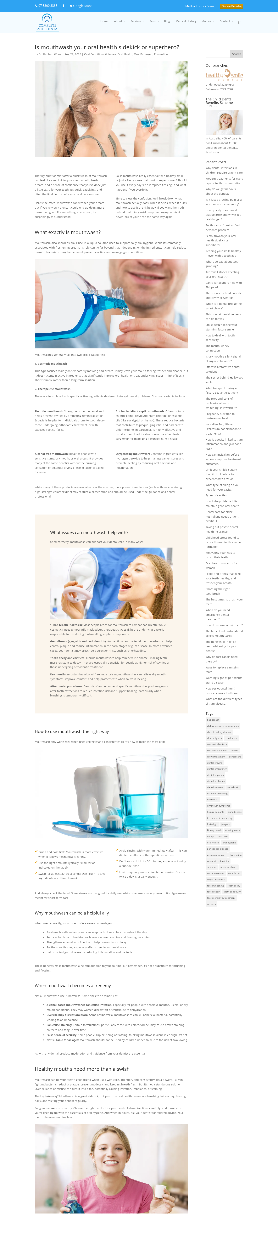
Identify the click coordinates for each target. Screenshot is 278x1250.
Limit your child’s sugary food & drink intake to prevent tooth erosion (221, 474)
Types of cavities (216, 495)
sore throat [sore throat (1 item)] (234, 873)
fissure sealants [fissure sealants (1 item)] (215, 812)
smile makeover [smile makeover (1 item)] (215, 873)
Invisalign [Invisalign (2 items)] (212, 824)
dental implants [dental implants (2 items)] (215, 775)
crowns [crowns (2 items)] (235, 750)
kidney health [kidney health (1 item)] (214, 830)
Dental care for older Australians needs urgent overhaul (222, 516)
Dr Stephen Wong (50, 54)
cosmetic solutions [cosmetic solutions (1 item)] (217, 750)
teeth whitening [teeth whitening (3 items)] (215, 885)
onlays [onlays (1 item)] (210, 836)
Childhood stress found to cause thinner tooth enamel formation (224, 542)
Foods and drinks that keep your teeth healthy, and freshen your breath (223, 578)
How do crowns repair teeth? (224, 625)
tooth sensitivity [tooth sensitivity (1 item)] (232, 891)
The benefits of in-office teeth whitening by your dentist (221, 646)
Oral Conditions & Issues (100, 54)
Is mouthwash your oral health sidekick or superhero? (221, 240)
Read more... (214, 152)
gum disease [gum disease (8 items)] (235, 812)
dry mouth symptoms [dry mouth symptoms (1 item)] (218, 805)
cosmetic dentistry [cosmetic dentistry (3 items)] (217, 744)
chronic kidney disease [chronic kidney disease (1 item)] (219, 732)
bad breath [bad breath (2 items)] (213, 719)
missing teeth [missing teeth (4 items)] (232, 830)
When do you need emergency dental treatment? (218, 614)
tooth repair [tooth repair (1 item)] (213, 891)
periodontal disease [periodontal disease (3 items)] (217, 848)
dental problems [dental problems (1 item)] (216, 781)
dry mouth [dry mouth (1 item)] (212, 799)
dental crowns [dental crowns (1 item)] (214, 762)
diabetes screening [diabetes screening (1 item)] (217, 793)
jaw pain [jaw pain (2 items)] (225, 824)
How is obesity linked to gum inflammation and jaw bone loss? (224, 444)
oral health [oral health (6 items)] (213, 842)
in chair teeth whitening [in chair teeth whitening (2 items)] (219, 818)
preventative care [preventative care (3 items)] (216, 855)
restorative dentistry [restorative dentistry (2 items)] (218, 861)
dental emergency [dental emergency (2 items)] (217, 768)
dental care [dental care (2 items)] (235, 756)
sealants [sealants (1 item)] (211, 867)
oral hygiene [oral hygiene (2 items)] (229, 842)
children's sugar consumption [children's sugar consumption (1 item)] (223, 726)
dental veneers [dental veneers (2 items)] (215, 787)
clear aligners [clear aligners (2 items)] (214, 738)
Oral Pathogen (143, 54)
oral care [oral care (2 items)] (223, 836)
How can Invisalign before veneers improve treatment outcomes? (223, 459)
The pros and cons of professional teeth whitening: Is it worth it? (221, 403)
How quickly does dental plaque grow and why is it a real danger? (223, 214)
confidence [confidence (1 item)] (231, 738)
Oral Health (125, 54)
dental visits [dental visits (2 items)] (233, 787)
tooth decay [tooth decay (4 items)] (234, 885)
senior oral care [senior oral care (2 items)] (228, 867)
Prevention (161, 54)
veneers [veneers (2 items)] (211, 904)
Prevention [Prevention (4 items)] (236, 855)
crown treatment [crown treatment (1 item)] (216, 756)
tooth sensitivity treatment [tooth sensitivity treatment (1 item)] (221, 897)
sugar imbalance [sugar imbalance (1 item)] (216, 879)
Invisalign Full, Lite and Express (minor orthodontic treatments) (223, 428)
